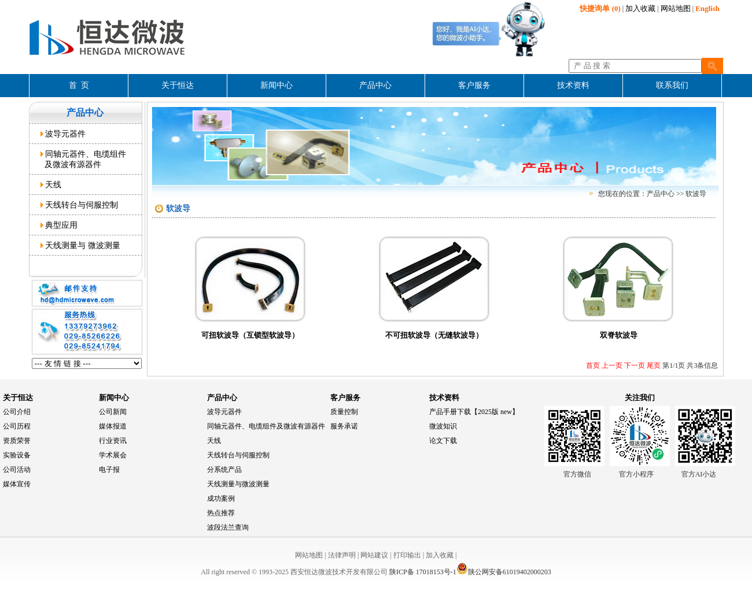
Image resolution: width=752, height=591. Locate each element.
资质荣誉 (17, 441)
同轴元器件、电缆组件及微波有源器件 (266, 426)
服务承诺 (344, 426)
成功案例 (221, 498)
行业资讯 (113, 441)
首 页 (79, 85)
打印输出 (407, 555)
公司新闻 (113, 412)
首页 (593, 365)
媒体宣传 (17, 484)
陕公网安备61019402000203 (503, 572)
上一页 (611, 365)
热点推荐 (221, 513)
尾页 (653, 365)
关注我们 (640, 397)
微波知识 (443, 426)
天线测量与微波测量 (238, 484)
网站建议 (374, 555)
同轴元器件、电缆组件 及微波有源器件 (83, 159)
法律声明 (342, 555)
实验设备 (17, 455)
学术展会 (113, 455)
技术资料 (444, 397)
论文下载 (443, 441)
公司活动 (17, 470)
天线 (51, 184)
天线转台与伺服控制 (79, 204)
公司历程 (17, 426)
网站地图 (676, 8)
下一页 (633, 365)
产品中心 (222, 397)
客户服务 (345, 397)
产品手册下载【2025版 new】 (474, 412)
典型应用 (59, 225)
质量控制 (344, 412)
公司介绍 (17, 412)
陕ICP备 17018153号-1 (422, 572)
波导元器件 (63, 133)
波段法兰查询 (228, 527)
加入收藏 (640, 8)
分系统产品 (224, 470)
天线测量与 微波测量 (80, 245)
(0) (600, 8)
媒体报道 (113, 426)
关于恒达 (18, 397)
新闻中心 (114, 397)
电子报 (109, 470)
